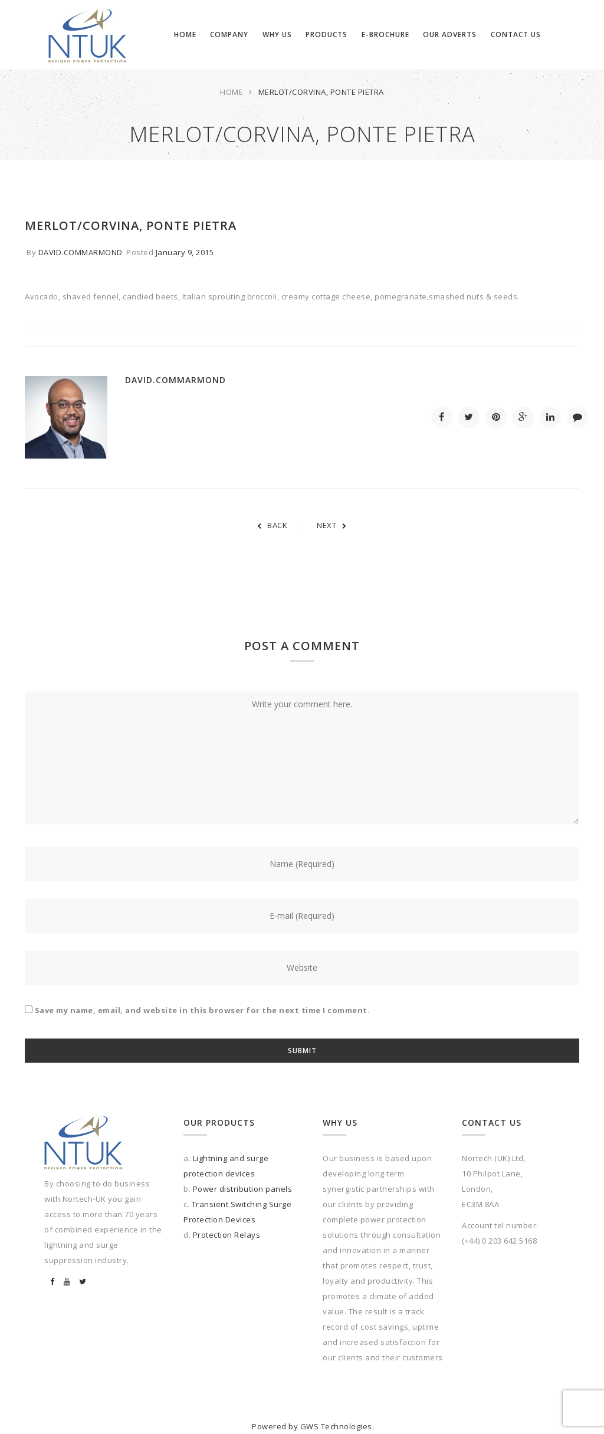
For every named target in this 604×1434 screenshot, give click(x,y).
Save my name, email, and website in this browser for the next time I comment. (202, 1010)
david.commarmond (80, 252)
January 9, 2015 (185, 252)
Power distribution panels (243, 1189)
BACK (272, 525)
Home (231, 92)
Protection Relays (227, 1234)
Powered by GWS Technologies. (313, 1426)
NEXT (332, 525)
